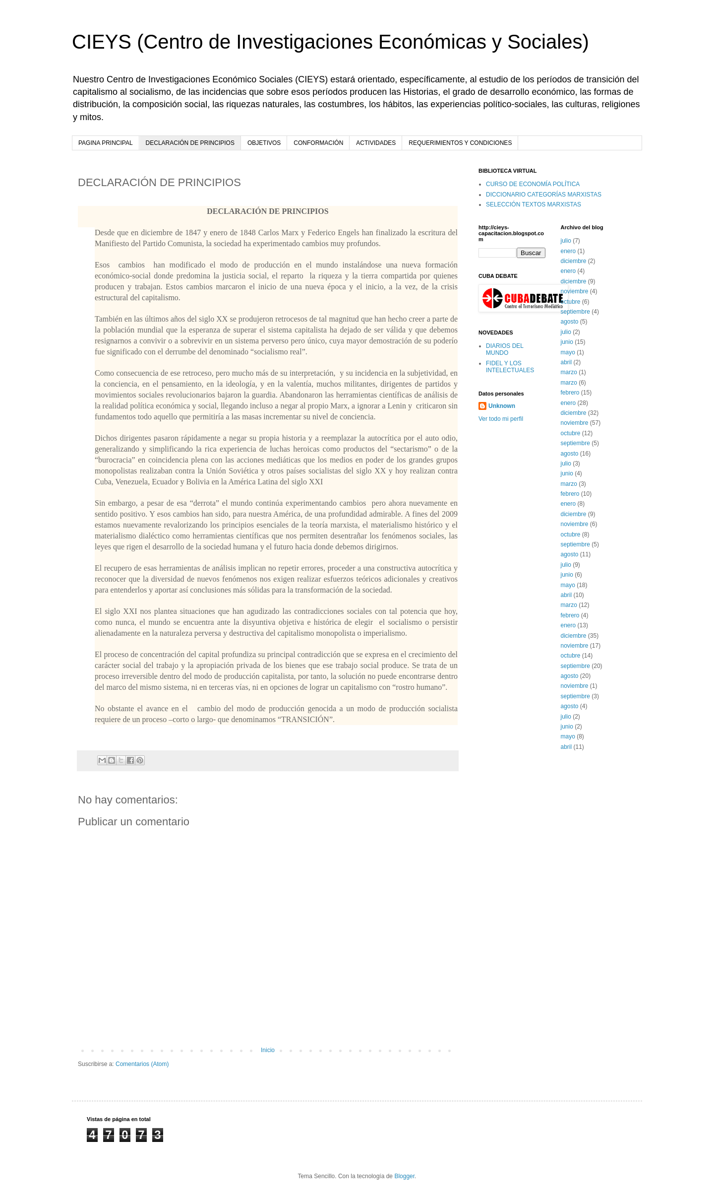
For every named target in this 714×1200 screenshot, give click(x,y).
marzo (569, 372)
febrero (570, 392)
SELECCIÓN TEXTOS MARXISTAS (533, 204)
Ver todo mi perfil (500, 418)
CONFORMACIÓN (318, 142)
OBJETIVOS (264, 142)
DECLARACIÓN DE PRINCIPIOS (190, 142)
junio (567, 341)
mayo (568, 352)
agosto (570, 321)
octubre (571, 301)
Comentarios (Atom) (142, 1064)
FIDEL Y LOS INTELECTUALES (510, 367)
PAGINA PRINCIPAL (105, 142)
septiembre (575, 311)
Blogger (404, 1176)
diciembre (574, 261)
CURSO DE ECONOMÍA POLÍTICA (533, 184)
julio (566, 240)
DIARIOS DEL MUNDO (505, 349)
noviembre (575, 291)
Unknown (501, 405)
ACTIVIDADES (376, 142)
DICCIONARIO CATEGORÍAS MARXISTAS (543, 194)
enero (568, 251)
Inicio (268, 1050)
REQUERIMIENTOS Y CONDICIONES (460, 142)
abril (566, 362)
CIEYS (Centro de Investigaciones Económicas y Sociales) (330, 42)
